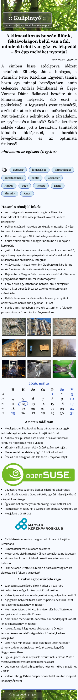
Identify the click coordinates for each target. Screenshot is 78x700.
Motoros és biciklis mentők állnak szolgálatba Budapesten (40, 553)
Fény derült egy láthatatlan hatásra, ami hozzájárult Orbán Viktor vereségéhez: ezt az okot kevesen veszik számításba (35, 288)
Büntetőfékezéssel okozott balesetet (27, 549)
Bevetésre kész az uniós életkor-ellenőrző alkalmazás (37, 489)
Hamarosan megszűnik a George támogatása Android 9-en (41, 509)
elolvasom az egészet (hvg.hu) (28, 152)
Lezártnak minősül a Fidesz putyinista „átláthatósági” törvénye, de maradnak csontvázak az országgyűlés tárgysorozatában (35, 647)
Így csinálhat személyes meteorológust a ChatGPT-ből (38, 504)
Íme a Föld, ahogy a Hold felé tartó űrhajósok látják (36, 457)
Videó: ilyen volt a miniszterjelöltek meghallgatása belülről (40, 595)
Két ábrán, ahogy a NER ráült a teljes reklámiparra (35, 236)
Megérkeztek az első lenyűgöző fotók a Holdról (34, 452)
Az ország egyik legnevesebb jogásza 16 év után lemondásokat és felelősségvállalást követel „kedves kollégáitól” (33, 217)
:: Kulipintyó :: (27, 18)
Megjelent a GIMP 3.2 (18, 513)
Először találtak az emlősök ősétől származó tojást (36, 447)
